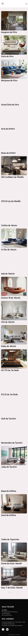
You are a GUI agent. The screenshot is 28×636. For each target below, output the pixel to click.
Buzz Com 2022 (16, 634)
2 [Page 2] (13, 592)
